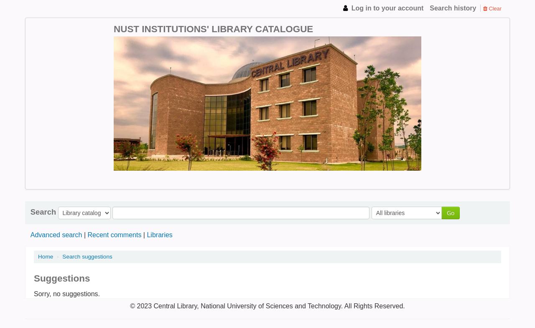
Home (45, 257)
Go (450, 213)
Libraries (159, 234)
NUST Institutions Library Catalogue (54, 8)
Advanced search (56, 234)
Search (43, 212)
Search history (453, 8)
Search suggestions (87, 257)
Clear (492, 8)
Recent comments (114, 234)
